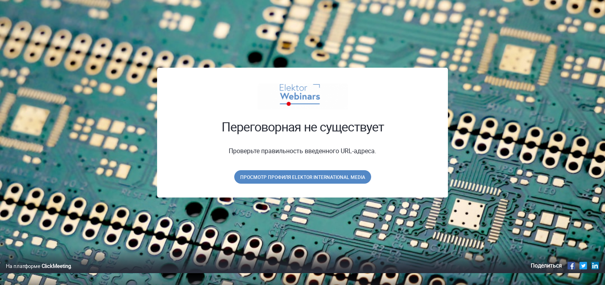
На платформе (38, 274)
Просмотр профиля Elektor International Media (302, 177)
